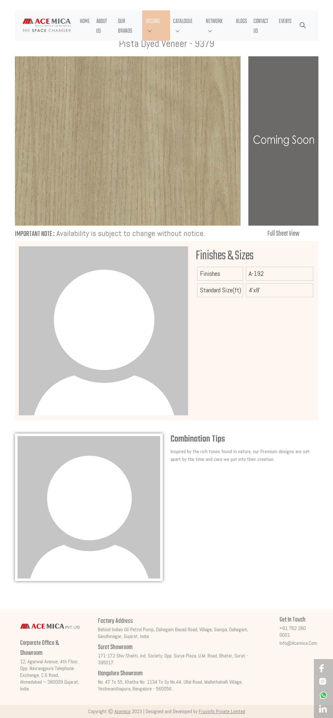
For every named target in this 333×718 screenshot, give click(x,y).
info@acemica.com (298, 643)
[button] (156, 25)
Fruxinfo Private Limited (222, 711)
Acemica (122, 711)
